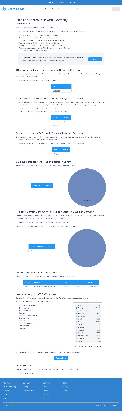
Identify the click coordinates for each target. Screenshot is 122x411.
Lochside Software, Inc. (11, 405)
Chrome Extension (68, 2)
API (4, 398)
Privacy (65, 387)
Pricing (69, 9)
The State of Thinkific (27, 373)
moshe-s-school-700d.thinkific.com (47, 286)
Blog (44, 398)
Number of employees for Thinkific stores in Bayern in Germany (42, 45)
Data (53, 9)
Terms (65, 391)
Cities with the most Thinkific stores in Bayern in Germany (40, 35)
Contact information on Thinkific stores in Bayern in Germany (41, 40)
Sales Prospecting (9, 387)
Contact (77, 9)
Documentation (28, 391)
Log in (116, 9)
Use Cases (46, 9)
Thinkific (29, 27)
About (45, 387)
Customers (47, 394)
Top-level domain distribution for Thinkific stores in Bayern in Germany (45, 48)
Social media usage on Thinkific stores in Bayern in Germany (41, 38)
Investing (6, 391)
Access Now (95, 59)
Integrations (61, 9)
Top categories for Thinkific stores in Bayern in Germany (39, 43)
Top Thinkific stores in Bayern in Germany (34, 50)
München (56, 91)
